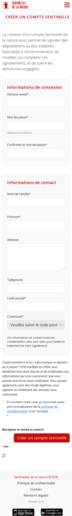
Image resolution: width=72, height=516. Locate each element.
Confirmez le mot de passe (26, 145)
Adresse (13, 240)
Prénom (13, 217)
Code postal (15, 298)
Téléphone (15, 280)
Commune (14, 316)
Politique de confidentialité (36, 483)
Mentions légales (36, 495)
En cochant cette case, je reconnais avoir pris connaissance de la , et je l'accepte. (36, 406)
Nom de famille (18, 194)
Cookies (36, 489)
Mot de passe (16, 117)
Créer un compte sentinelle (41, 437)
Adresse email (17, 94)
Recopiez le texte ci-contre (23, 429)
